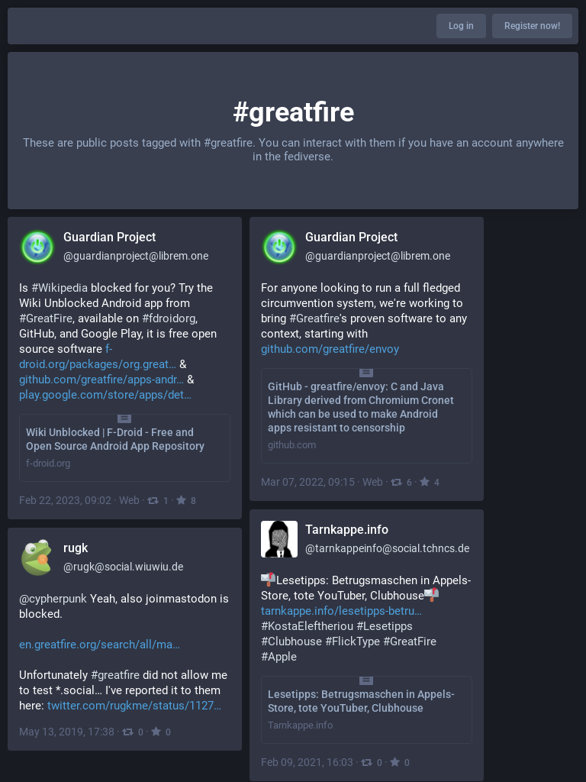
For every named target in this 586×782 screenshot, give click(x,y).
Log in (461, 26)
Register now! (532, 26)
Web (129, 500)
